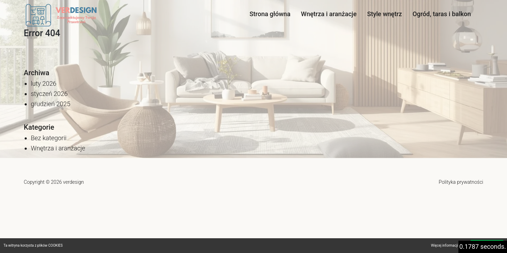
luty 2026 (44, 83)
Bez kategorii (49, 138)
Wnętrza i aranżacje (329, 14)
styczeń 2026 (49, 93)
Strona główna (270, 14)
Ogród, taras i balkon (442, 14)
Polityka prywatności (461, 182)
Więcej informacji (444, 245)
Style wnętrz (384, 14)
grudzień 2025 (50, 104)
